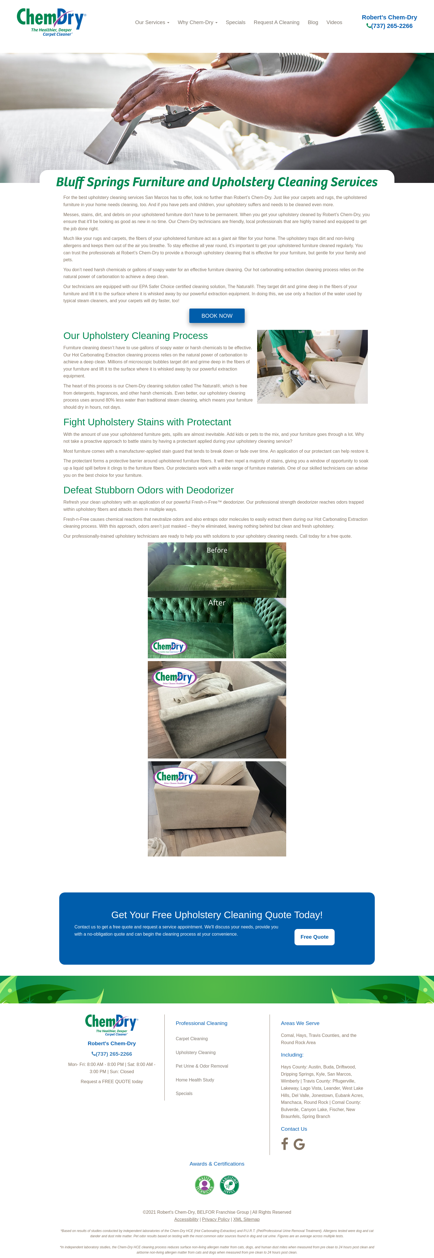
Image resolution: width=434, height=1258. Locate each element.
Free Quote (315, 937)
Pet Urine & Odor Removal (202, 1066)
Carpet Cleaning (192, 1038)
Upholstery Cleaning (196, 1052)
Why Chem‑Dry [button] (198, 22)
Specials (236, 22)
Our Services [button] (152, 22)
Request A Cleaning (276, 22)
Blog (313, 22)
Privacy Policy (216, 1219)
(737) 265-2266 (389, 25)
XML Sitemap (246, 1219)
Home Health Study (195, 1080)
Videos (334, 22)
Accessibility (186, 1219)
